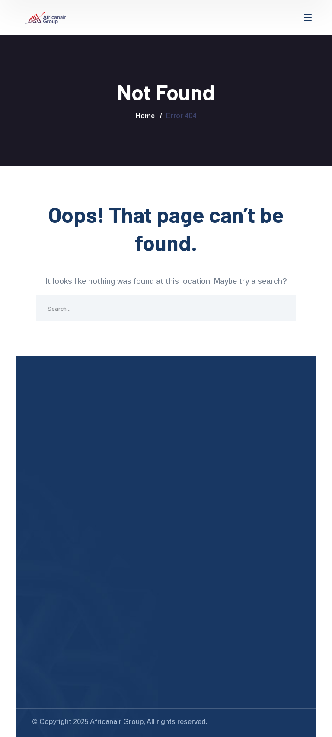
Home (145, 115)
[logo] (45, 17)
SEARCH (283, 308)
